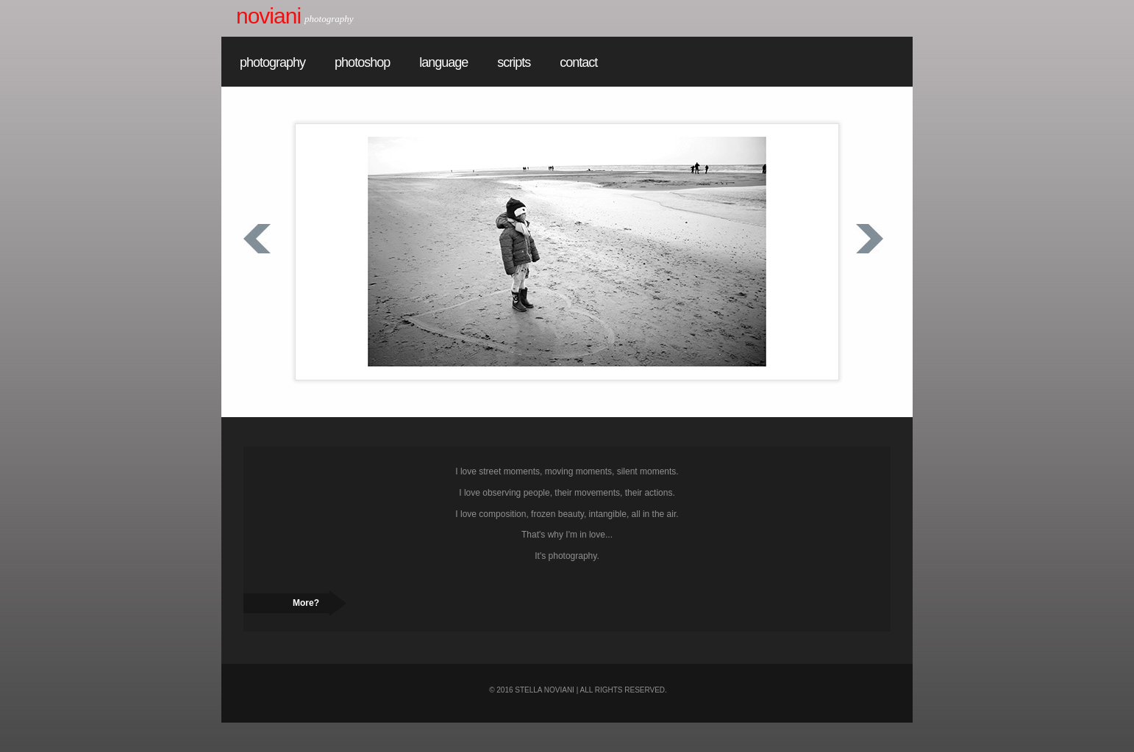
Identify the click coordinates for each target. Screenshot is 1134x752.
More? (306, 603)
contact (578, 62)
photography (272, 62)
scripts (513, 62)
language (443, 62)
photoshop (362, 62)
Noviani (268, 16)
